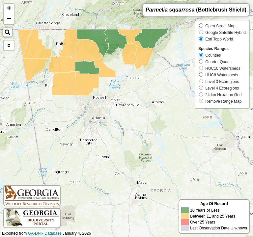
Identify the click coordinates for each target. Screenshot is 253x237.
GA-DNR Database (45, 233)
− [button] (9, 19)
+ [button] (9, 9)
